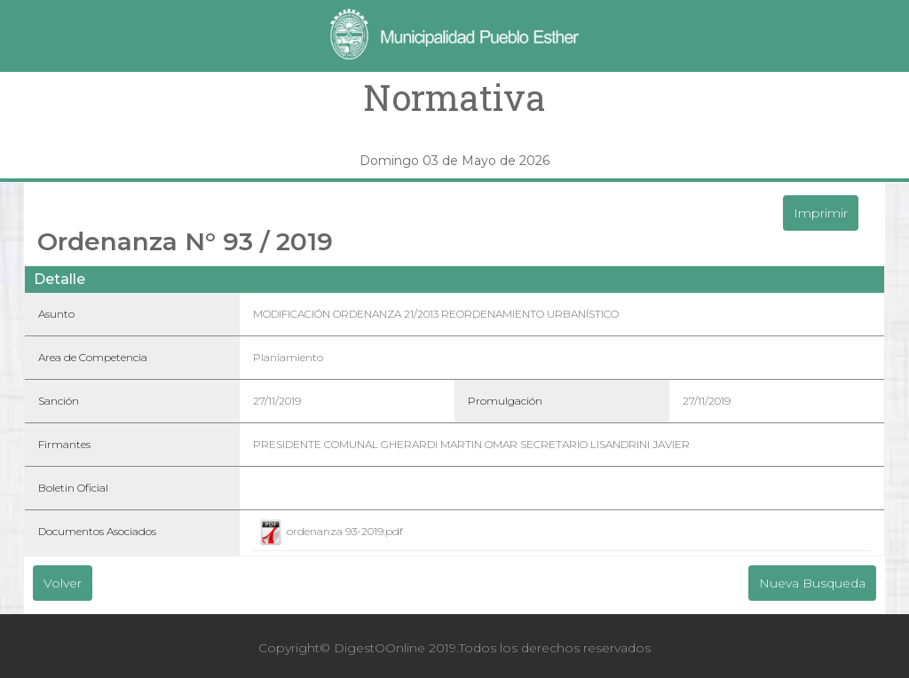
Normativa (454, 97)
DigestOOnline (379, 648)
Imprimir (821, 213)
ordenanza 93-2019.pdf (330, 531)
